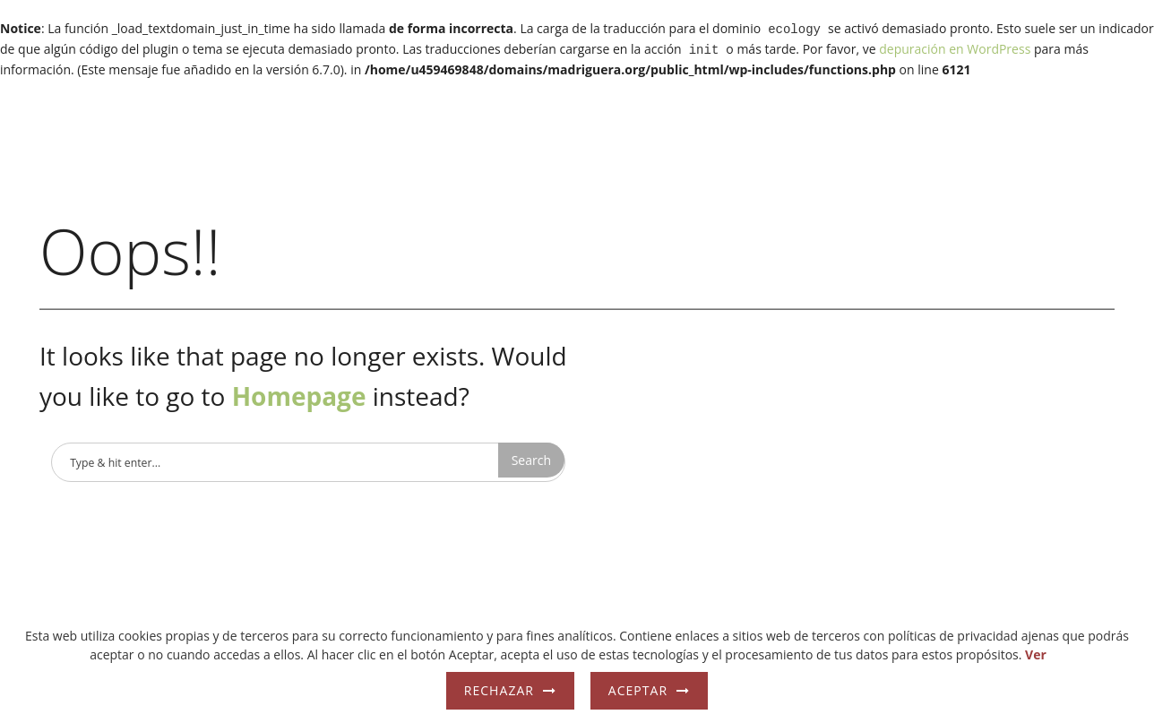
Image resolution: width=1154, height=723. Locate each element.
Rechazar (499, 690)
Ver (1035, 654)
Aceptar (637, 690)
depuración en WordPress (954, 47)
